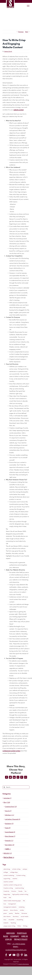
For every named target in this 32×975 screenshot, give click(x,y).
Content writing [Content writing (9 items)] (20, 875)
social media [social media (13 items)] (24, 916)
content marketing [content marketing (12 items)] (8, 875)
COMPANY (14, 936)
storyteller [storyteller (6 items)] (11, 919)
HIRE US (24, 936)
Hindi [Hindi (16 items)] (4, 897)
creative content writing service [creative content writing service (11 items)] (12, 885)
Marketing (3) (9, 823)
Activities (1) (8, 798)
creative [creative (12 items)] (14, 878)
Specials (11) (9, 840)
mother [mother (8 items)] (22, 910)
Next (26, 31)
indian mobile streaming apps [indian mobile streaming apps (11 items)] (12, 900)
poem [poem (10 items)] (5, 913)
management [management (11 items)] (12, 904)
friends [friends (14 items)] (20, 891)
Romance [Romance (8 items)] (24, 913)
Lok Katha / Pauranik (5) (12, 819)
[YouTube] (14, 955)
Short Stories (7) (10, 836)
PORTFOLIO (22, 933)
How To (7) (8, 811)
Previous (21, 31)
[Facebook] (6, 955)
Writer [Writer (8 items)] (19, 926)
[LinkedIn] (25, 955)
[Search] (4, 787)
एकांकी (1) (8, 849)
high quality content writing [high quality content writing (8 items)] (20, 894)
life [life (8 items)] (24, 900)
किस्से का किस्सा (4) (9, 857)
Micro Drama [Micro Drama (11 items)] (14, 910)
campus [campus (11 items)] (25, 869)
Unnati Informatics (23, 964)
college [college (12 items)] (5, 872)
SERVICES (10, 933)
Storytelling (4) (9, 845)
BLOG (5, 936)
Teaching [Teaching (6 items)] (13, 923)
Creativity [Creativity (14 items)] (6, 891)
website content (18, 110)
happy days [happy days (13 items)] (6, 894)
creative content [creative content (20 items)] (8, 882)
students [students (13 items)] (5, 923)
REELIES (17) (8, 853)
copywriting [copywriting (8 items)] (6, 878)
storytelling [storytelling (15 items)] (20, 919)
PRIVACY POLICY (20, 939)
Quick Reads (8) (10, 832)
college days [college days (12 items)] (14, 872)
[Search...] (16, 787)
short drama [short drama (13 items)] (7, 916)
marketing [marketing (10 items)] (21, 907)
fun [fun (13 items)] (25, 891)
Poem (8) (8, 828)
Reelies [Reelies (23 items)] (17, 913)
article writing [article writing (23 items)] (16, 869)
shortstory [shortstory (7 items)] (16, 916)
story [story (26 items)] (4, 919)
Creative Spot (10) (11, 806)
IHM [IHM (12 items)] (10, 897)
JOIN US (8, 939)
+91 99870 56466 (18, 944)
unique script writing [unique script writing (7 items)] (9, 926)
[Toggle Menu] (28, 6)
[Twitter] (10, 955)
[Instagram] (18, 955)
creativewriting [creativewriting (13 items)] (19, 888)
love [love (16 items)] (4, 904)
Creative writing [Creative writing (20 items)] (8, 888)
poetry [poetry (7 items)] (11, 913)
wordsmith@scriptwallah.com (16, 950)
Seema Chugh (8, 51)
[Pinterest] (22, 955)
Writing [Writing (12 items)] (25, 926)
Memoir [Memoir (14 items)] (5, 910)
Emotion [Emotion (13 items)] (13, 891)
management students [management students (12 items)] (9, 907)
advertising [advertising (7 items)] (6, 869)
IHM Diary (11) (9, 815)
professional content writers (11, 751)
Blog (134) (7, 802)
